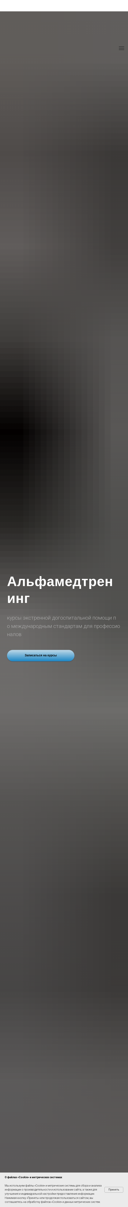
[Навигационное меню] (121, 48)
